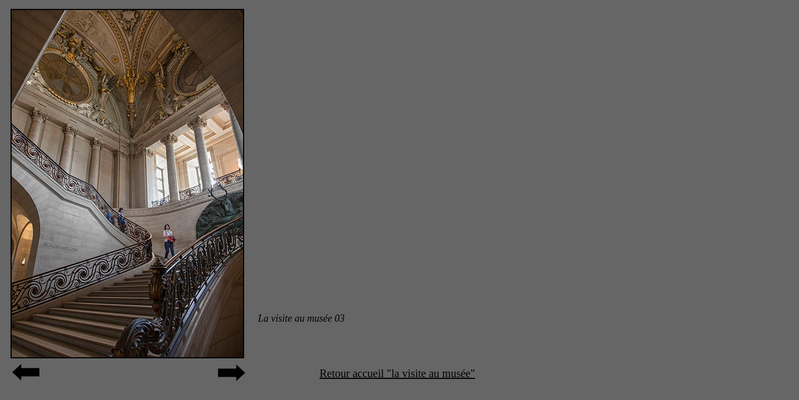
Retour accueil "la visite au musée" (397, 373)
